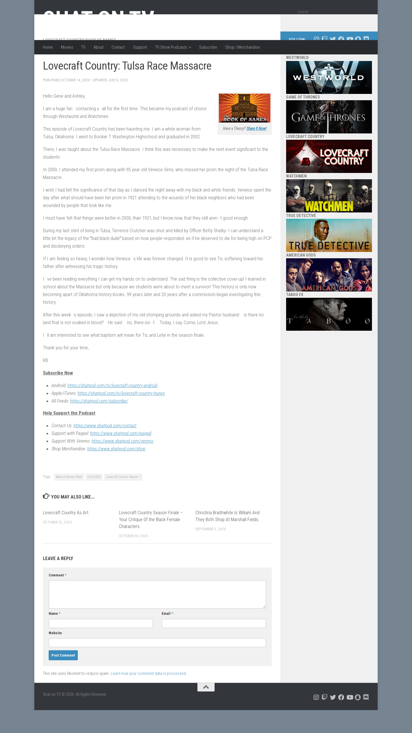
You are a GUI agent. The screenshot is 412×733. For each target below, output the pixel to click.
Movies (67, 47)
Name (54, 636)
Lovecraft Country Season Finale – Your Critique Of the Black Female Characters (151, 542)
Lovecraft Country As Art (65, 535)
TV (83, 47)
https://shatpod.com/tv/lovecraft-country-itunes (121, 416)
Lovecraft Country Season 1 (123, 500)
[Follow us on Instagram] (316, 62)
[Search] (362, 21)
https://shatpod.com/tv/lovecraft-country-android (112, 408)
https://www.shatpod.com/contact (105, 448)
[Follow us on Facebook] (341, 62)
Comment (57, 598)
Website (55, 656)
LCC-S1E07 (94, 500)
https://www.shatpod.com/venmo (122, 464)
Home (48, 47)
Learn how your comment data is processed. (149, 696)
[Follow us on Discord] (366, 62)
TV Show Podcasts (171, 47)
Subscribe (208, 47)
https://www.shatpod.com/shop (116, 471)
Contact (118, 47)
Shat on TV (98, 19)
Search (303, 11)
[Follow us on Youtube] (349, 62)
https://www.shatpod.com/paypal (120, 456)
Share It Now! (256, 151)
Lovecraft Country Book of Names (79, 63)
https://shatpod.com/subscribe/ (99, 424)
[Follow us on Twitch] (325, 62)
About (99, 47)
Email (167, 636)
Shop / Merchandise (242, 47)
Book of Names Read (69, 500)
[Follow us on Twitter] (333, 62)
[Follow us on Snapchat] (358, 62)
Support (140, 47)
